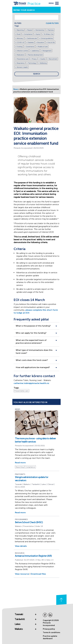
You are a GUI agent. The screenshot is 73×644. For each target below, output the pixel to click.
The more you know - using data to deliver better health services (35, 440)
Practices (51, 30)
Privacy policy (49, 629)
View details (21, 546)
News (15, 89)
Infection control (22, 51)
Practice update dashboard (50, 637)
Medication (20, 55)
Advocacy (20, 38)
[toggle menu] (54, 3)
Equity (38, 34)
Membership (39, 30)
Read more (20, 462)
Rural (18, 34)
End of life (51, 42)
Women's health (22, 67)
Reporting (20, 30)
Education (40, 42)
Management (46, 51)
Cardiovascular (32, 38)
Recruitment (53, 59)
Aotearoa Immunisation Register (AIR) (33, 555)
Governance (30, 46)
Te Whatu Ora (48, 34)
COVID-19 (20, 42)
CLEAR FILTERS (52, 23)
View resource (22, 574)
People (29, 30)
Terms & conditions (51, 632)
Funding (19, 46)
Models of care (43, 46)
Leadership (35, 51)
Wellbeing (43, 63)
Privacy (34, 59)
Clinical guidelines (46, 38)
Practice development (35, 55)
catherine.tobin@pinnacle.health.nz (31, 383)
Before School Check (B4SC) (29, 522)
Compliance (28, 34)
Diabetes (31, 42)
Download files (38, 574)
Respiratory (21, 63)
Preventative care (22, 59)
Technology (32, 63)
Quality (42, 59)
